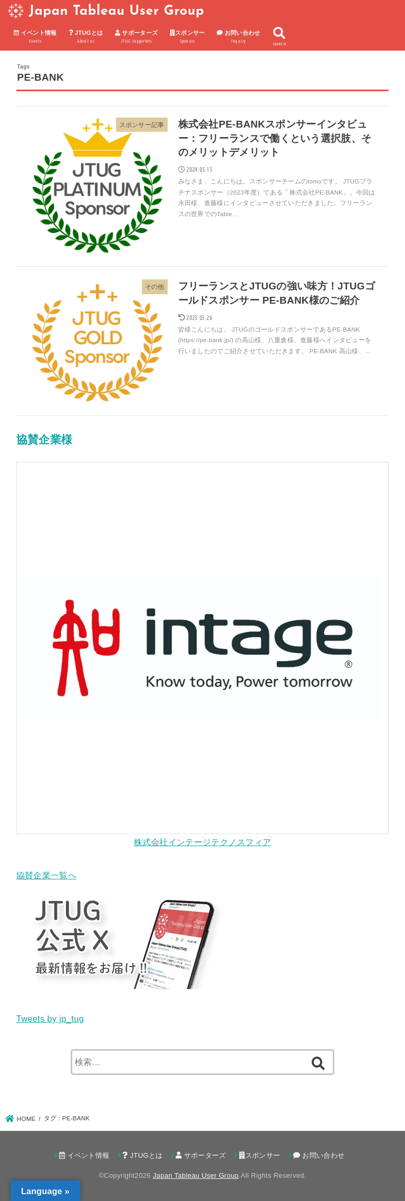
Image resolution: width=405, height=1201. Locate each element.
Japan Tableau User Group (116, 11)
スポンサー (187, 37)
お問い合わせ (239, 37)
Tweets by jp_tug (50, 1018)
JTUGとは (86, 37)
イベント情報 (35, 37)
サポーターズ (136, 37)
